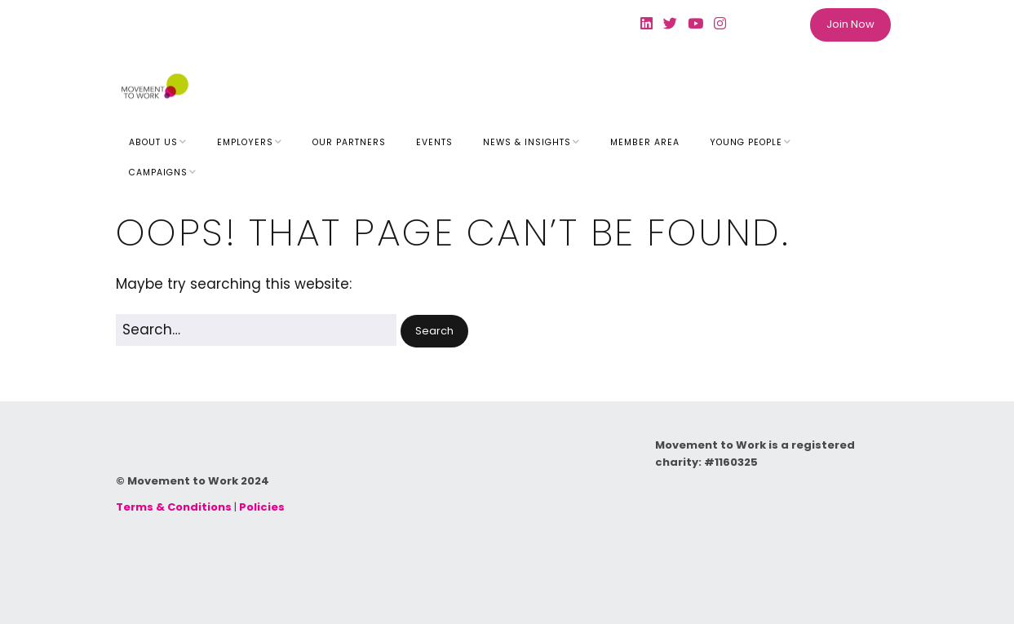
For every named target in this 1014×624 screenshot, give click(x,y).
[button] (434, 331)
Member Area (645, 142)
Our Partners (349, 142)
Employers (245, 142)
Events (434, 142)
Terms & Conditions (174, 507)
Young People (746, 142)
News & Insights (527, 142)
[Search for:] (256, 330)
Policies (262, 507)
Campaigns (158, 172)
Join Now (850, 24)
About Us (153, 142)
